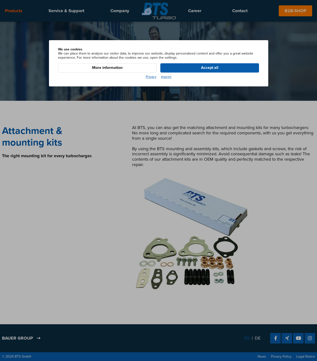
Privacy (151, 77)
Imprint (166, 77)
